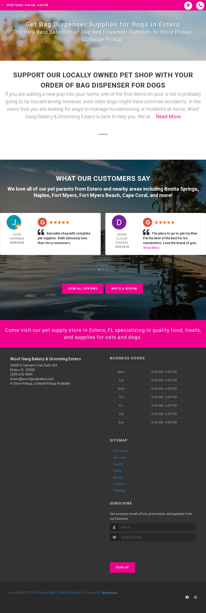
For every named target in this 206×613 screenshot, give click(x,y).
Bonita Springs (180, 189)
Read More (168, 116)
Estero (94, 189)
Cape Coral (134, 195)
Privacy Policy (45, 592)
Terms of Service (69, 592)
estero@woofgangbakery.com (32, 379)
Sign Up (122, 567)
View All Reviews (83, 288)
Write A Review (124, 288)
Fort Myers (64, 195)
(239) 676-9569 (21, 374)
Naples (41, 195)
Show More (151, 248)
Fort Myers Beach (99, 195)
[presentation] (134, 549)
